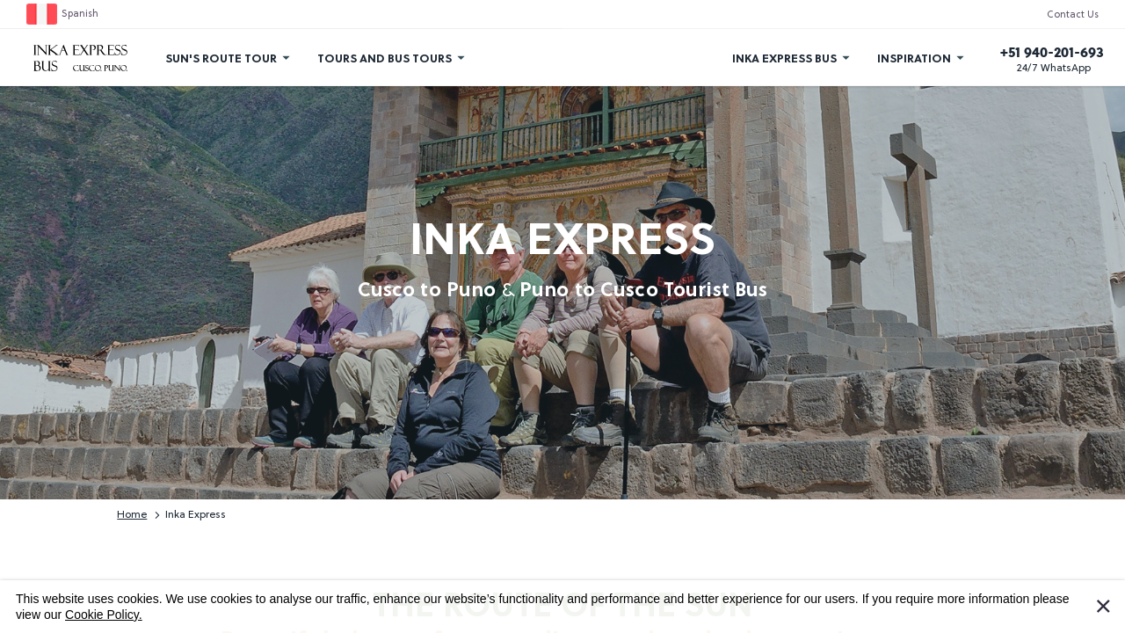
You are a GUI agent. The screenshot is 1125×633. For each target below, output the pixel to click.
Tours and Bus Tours (384, 57)
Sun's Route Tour (221, 57)
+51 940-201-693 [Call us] (1052, 52)
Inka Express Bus (784, 57)
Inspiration (914, 57)
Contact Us (1073, 15)
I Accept (1113, 602)
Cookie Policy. (103, 615)
